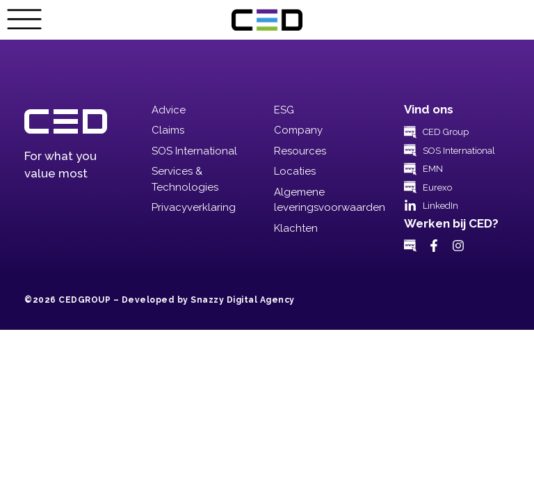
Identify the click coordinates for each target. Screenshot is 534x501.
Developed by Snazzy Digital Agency (208, 300)
